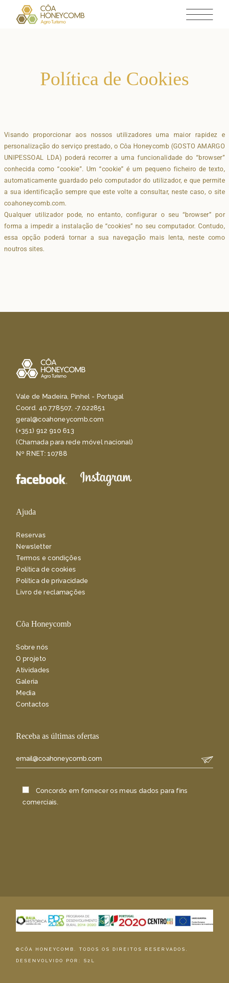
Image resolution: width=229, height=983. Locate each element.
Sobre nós (32, 647)
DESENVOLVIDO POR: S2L (55, 960)
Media (25, 693)
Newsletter (33, 546)
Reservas (31, 535)
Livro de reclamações (50, 592)
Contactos (32, 704)
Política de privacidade (52, 581)
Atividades (32, 670)
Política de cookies (46, 569)
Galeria (27, 681)
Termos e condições (48, 558)
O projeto (31, 659)
